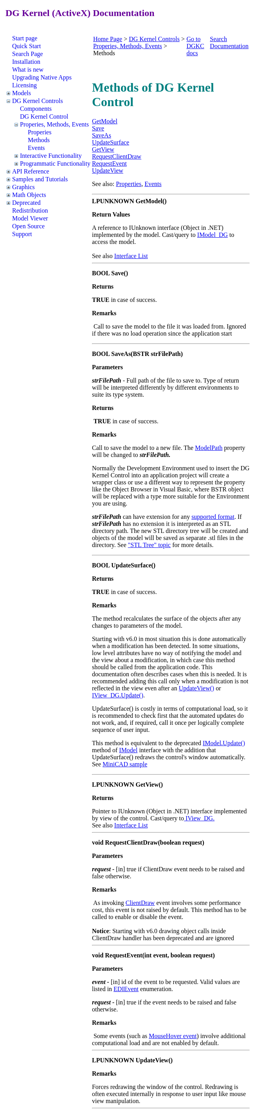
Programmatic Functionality (55, 163)
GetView (103, 149)
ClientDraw (140, 902)
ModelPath (208, 447)
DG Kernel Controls (37, 101)
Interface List (131, 256)
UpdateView (107, 170)
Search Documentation (229, 42)
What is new (27, 69)
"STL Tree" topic (149, 545)
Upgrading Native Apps (42, 77)
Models (21, 93)
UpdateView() (196, 688)
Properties (128, 184)
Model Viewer (30, 218)
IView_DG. (199, 818)
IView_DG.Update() (117, 695)
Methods (39, 140)
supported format (212, 516)
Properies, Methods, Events (54, 124)
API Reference (30, 171)
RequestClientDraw (116, 156)
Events (36, 147)
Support (22, 234)
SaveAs (101, 135)
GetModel (104, 121)
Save (98, 128)
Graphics (23, 187)
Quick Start (26, 46)
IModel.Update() (224, 743)
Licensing (24, 85)
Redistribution (30, 210)
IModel (128, 750)
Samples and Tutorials (40, 179)
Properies (39, 132)
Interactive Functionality (51, 155)
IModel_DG (212, 234)
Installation (26, 61)
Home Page (107, 39)
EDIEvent (126, 989)
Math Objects (29, 194)
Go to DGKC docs (195, 46)
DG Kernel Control (44, 116)
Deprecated (26, 202)
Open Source (28, 226)
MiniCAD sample (125, 764)
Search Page (27, 54)
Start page (24, 38)
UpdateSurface (110, 142)
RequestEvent (109, 163)
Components (36, 108)
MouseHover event (172, 1036)
